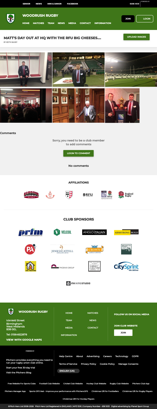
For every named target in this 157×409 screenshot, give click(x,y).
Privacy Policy (88, 364)
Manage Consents (128, 364)
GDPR (135, 356)
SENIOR (26, 4)
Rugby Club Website (119, 383)
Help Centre (66, 356)
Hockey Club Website (96, 383)
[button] (26, 23)
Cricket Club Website (73, 383)
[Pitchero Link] (147, 5)
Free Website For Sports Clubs (22, 383)
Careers (107, 356)
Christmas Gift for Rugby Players (137, 391)
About (79, 356)
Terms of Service (68, 364)
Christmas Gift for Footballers (105, 391)
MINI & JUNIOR (54, 4)
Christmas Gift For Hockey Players (78, 399)
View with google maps (24, 340)
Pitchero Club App (140, 383)
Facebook (72, 4)
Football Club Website (49, 383)
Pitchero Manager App (15, 391)
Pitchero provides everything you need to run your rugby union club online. (29, 361)
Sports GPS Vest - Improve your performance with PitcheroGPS (58, 391)
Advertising (93, 356)
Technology (121, 356)
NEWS (39, 4)
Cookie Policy (107, 364)
